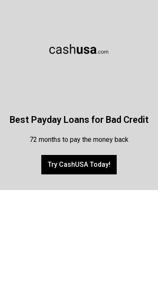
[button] (79, 164)
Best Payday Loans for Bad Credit (79, 119)
